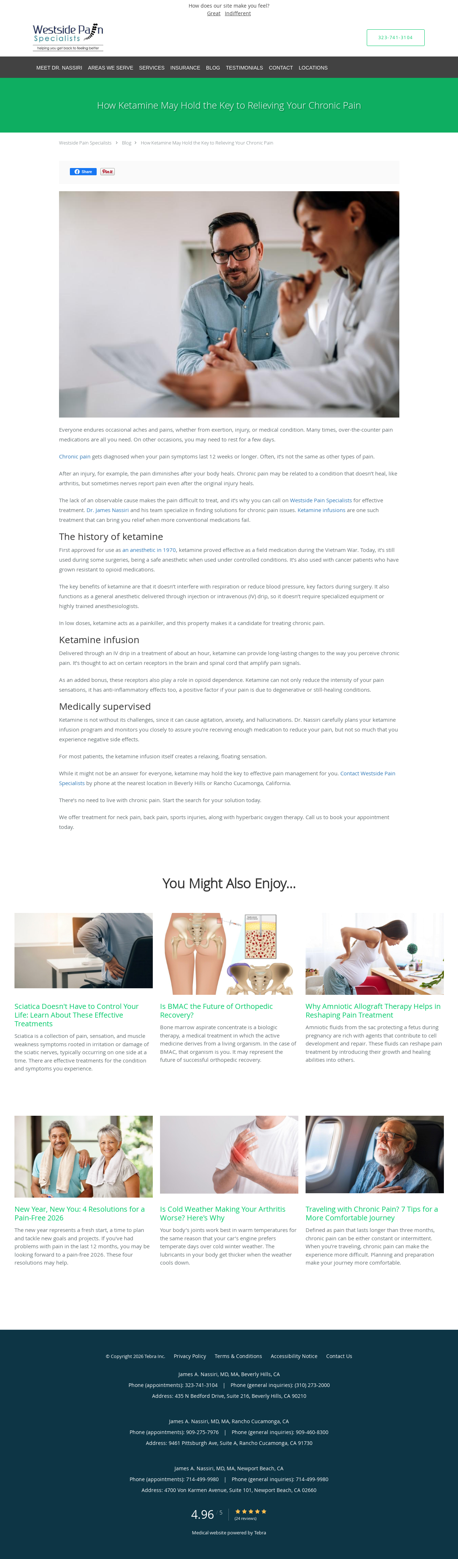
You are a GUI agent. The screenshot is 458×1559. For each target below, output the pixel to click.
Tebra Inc (154, 1356)
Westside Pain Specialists (85, 142)
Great (213, 13)
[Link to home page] (57, 37)
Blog (126, 142)
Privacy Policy (190, 1356)
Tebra (260, 1532)
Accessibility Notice (294, 1356)
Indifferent (238, 13)
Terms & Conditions (238, 1356)
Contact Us (339, 1356)
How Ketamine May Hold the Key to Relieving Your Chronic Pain (207, 142)
